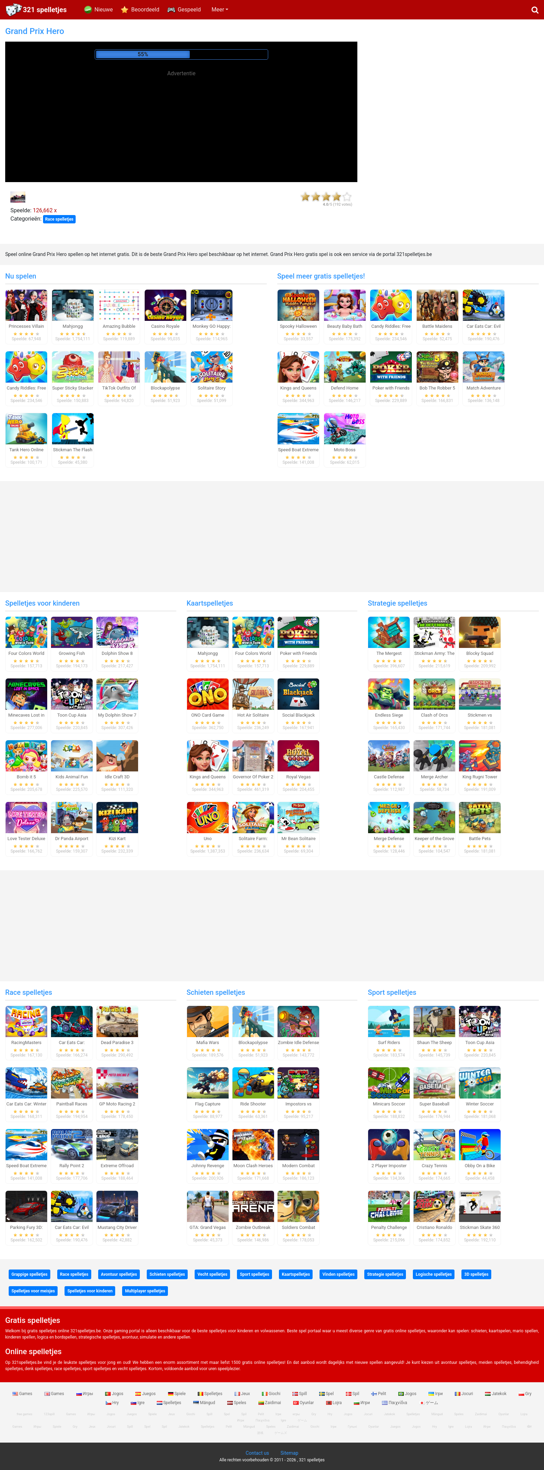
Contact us (257, 1453)
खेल (529, 1426)
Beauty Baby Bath (344, 326)
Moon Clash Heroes (253, 1165)
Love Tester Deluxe (26, 838)
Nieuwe (103, 9)
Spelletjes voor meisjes (33, 1291)
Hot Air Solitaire (253, 715)
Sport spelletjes (392, 992)
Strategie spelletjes (397, 603)
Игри (362, 1402)
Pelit (379, 1393)
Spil (353, 1393)
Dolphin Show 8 (117, 653)
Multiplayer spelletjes (145, 1291)
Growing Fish (72, 653)
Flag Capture (207, 1103)
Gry (525, 1393)
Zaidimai (270, 1402)
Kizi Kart (117, 838)
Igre (138, 1402)
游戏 (260, 1433)
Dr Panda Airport (71, 838)
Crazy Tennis (434, 1165)
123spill (49, 1414)
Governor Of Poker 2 (253, 776)
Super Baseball (434, 1103)
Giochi (271, 1393)
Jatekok (496, 1393)
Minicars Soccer (389, 1103)
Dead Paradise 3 (117, 1042)
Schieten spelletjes (216, 992)
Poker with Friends (391, 388)
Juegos (145, 1393)
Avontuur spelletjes (119, 1274)
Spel (327, 1393)
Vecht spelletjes (212, 1274)
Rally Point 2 (71, 1165)
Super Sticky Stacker (72, 388)
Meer (218, 9)
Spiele (177, 1393)
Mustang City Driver (117, 1227)
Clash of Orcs (434, 715)
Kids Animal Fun (72, 776)
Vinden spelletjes (338, 1274)
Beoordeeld (145, 9)
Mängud (204, 1402)
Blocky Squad (479, 653)
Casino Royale (165, 326)
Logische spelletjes (434, 1274)
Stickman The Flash (72, 449)
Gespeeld (189, 9)
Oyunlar (304, 1402)
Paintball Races (71, 1103)
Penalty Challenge (389, 1227)
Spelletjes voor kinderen (42, 603)
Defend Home (344, 388)
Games (22, 1393)
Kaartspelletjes (210, 603)
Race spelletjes (59, 219)
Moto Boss (344, 449)
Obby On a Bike (480, 1165)
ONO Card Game (207, 715)
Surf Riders (389, 1042)
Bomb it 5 (26, 776)
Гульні (352, 1426)
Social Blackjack (298, 715)
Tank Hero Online (26, 449)
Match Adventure (484, 388)
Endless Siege (389, 715)
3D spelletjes (476, 1274)
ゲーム (428, 1402)
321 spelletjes (45, 10)
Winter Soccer (480, 1103)
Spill (300, 1393)
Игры (85, 1393)
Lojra (334, 1402)
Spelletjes (210, 1393)
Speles (237, 1402)
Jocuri (464, 1393)
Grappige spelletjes (29, 1274)
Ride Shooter (253, 1103)
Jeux (243, 1393)
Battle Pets (480, 838)
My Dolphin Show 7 (117, 715)
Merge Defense (389, 838)
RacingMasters (26, 1042)
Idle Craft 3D (117, 776)
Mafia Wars (207, 1042)
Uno (208, 838)
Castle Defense (389, 776)
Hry (113, 1402)
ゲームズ (280, 1433)
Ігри (436, 1393)
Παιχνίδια (395, 1402)
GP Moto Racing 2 (117, 1103)
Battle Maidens (437, 326)
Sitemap (289, 1453)
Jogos (114, 1393)
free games (24, 1414)
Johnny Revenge (207, 1165)
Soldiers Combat (298, 1227)
